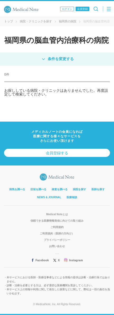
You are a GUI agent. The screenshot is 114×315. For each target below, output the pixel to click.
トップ (8, 21)
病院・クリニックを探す (36, 21)
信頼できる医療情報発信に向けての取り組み (57, 220)
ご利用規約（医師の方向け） (57, 233)
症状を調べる (38, 189)
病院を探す (79, 189)
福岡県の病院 (67, 21)
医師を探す (98, 189)
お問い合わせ (57, 246)
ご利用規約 (57, 227)
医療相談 (72, 197)
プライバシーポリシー (57, 239)
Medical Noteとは (57, 214)
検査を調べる (60, 189)
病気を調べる (17, 189)
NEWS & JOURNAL (49, 197)
